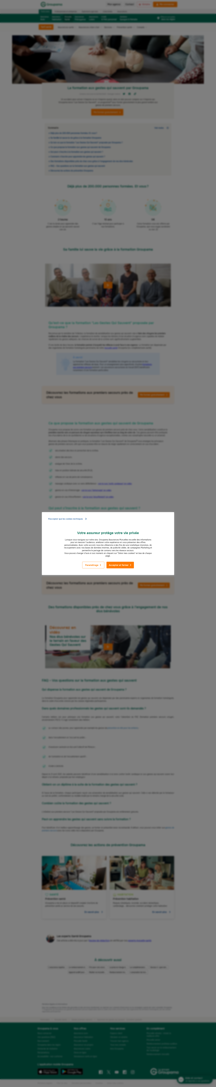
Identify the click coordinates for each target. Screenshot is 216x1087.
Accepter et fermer (120, 565)
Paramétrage (93, 565)
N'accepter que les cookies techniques (67, 519)
